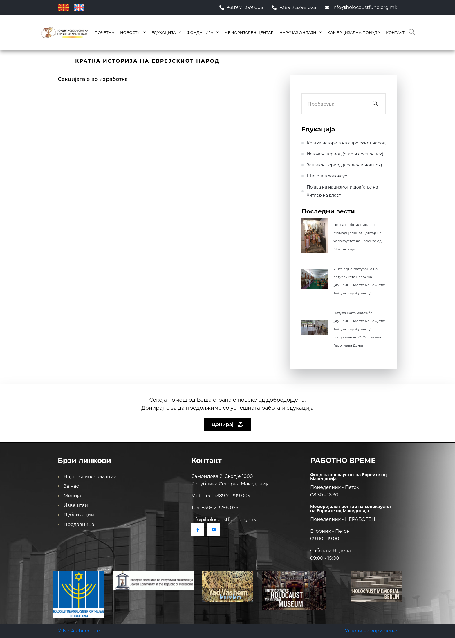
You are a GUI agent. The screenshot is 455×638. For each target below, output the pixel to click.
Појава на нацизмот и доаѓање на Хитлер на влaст (342, 191)
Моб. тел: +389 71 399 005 (220, 496)
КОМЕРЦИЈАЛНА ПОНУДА (353, 32)
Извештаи (76, 505)
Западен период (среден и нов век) (344, 165)
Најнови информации (90, 476)
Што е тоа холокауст (328, 176)
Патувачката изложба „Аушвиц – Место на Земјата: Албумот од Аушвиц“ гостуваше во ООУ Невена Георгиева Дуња (359, 329)
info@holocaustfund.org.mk (361, 7)
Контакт (395, 32)
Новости (130, 32)
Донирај (227, 424)
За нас (71, 486)
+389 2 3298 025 (294, 7)
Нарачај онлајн (297, 32)
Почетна (104, 32)
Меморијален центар (249, 32)
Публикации (79, 515)
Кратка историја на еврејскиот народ (346, 143)
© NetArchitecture (79, 631)
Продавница (79, 524)
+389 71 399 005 (241, 7)
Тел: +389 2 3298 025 (214, 507)
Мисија (72, 496)
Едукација (163, 32)
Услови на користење (371, 631)
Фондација (200, 32)
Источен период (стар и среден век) (345, 154)
